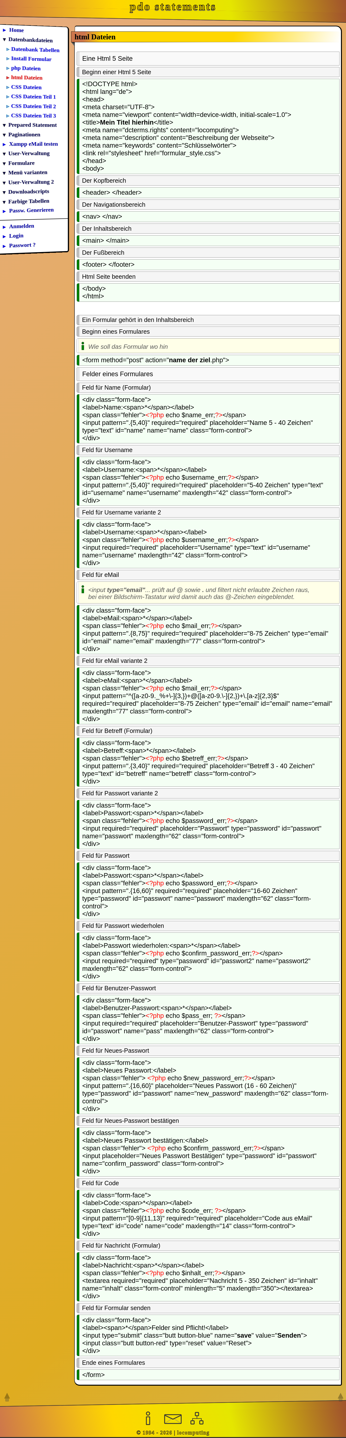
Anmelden (21, 226)
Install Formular (31, 58)
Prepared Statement (32, 125)
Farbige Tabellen (28, 201)
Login (16, 235)
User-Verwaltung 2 (31, 181)
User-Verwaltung (29, 153)
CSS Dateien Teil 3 (33, 115)
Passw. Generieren (31, 210)
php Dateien (26, 68)
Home (16, 30)
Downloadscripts (28, 191)
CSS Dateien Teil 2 (33, 106)
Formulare (21, 163)
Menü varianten (28, 172)
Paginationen (24, 134)
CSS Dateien (26, 87)
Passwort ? (22, 245)
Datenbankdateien (30, 40)
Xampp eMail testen (33, 144)
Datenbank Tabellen (35, 49)
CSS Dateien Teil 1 (33, 96)
